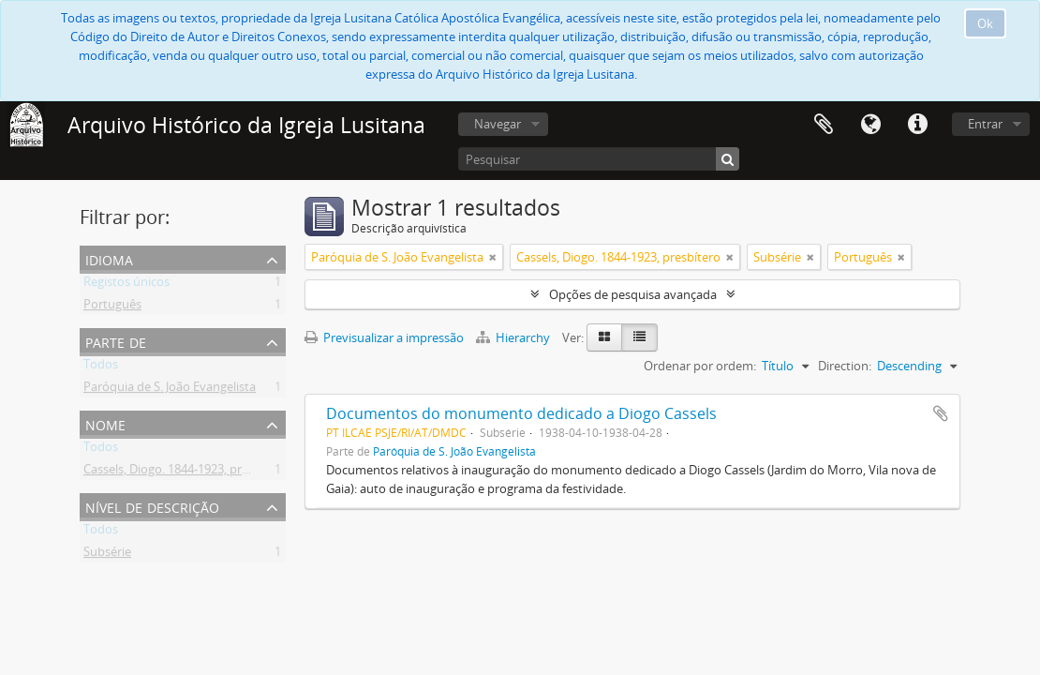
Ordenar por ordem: (700, 365)
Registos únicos (126, 285)
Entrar (985, 123)
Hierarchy (514, 337)
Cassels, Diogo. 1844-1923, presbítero (185, 472)
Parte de (115, 340)
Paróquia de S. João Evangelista (169, 390)
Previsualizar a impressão (384, 337)
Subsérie (107, 555)
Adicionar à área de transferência (940, 413)
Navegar (497, 123)
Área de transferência (823, 124)
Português (112, 307)
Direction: (844, 365)
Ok (985, 23)
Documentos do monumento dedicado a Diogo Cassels (521, 413)
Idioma (870, 124)
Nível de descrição (152, 505)
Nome (105, 423)
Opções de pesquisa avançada (633, 294)
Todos (100, 367)
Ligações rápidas (917, 124)
